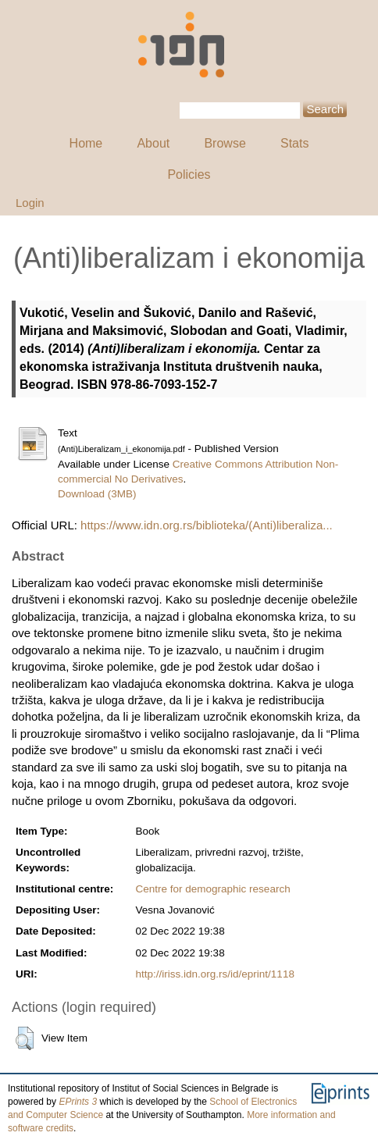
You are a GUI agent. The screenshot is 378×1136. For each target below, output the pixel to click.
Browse (224, 143)
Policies (188, 174)
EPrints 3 (78, 1101)
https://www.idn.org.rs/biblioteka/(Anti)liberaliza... (206, 525)
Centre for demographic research (213, 889)
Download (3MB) (97, 494)
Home (86, 143)
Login (30, 202)
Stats (294, 143)
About (153, 143)
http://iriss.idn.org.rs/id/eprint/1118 (215, 974)
